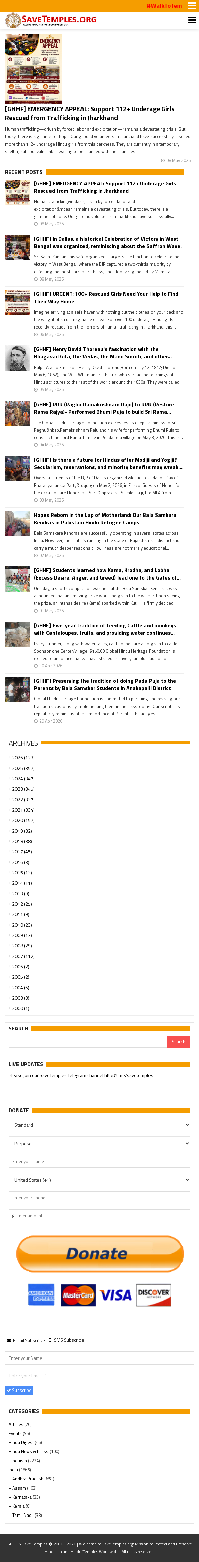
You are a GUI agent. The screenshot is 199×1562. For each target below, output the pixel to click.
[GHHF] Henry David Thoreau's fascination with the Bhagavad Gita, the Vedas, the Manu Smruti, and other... (103, 352)
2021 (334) (23, 809)
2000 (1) (20, 1008)
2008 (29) (22, 945)
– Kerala (17, 1506)
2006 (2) (20, 966)
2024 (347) (23, 778)
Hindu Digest (22, 1442)
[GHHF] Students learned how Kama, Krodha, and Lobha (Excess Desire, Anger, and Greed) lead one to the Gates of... (107, 573)
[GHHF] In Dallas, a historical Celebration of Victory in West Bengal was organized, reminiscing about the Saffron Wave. (108, 242)
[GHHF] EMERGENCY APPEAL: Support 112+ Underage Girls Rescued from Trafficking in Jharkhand (89, 113)
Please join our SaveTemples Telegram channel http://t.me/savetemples (81, 1076)
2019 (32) (22, 830)
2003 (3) (20, 997)
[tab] (25, 1340)
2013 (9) (20, 893)
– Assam (18, 1488)
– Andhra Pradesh (26, 1478)
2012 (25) (22, 903)
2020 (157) (23, 820)
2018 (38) (22, 841)
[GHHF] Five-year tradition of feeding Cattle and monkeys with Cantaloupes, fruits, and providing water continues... (105, 629)
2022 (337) (23, 799)
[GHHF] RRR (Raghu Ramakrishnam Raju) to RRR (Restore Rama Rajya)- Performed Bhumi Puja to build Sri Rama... (104, 408)
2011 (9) (20, 914)
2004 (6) (20, 987)
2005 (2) (20, 976)
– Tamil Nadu (22, 1515)
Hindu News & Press (29, 1451)
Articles (16, 1424)
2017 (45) (22, 851)
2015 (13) (22, 872)
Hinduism (18, 1460)
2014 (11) (22, 882)
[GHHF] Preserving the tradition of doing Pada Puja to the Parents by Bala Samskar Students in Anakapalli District (105, 684)
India (14, 1469)
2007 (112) (23, 956)
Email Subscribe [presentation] (25, 1340)
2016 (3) (20, 862)
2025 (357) (23, 768)
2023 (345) (23, 788)
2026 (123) (23, 757)
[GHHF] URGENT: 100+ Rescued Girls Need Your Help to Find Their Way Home (106, 297)
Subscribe (19, 1390)
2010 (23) (22, 924)
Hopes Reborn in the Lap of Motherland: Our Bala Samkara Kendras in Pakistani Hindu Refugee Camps (105, 518)
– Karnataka (21, 1497)
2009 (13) (22, 935)
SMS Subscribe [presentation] (66, 1339)
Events (16, 1433)
